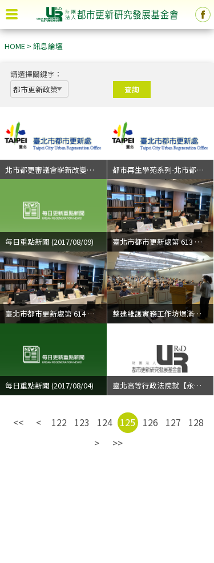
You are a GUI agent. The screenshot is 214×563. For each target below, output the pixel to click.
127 (173, 422)
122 (59, 422)
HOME (15, 45)
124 (104, 422)
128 (196, 422)
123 (82, 422)
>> (117, 442)
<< (18, 422)
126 (150, 422)
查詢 (131, 89)
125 (127, 422)
